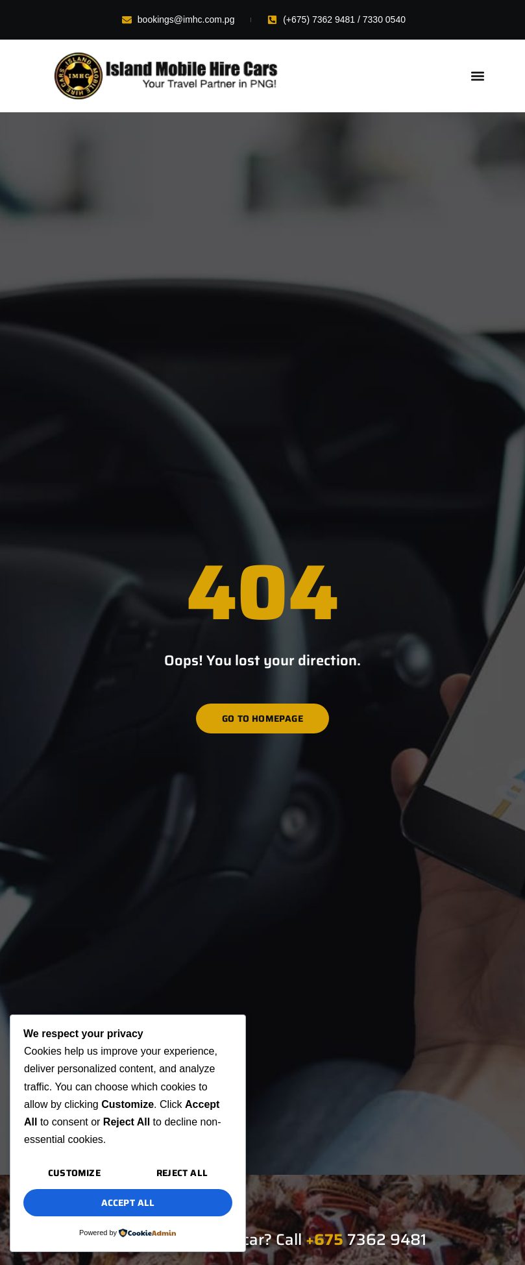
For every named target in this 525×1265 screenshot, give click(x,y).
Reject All (182, 1173)
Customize (74, 1173)
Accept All (128, 1203)
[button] (477, 76)
